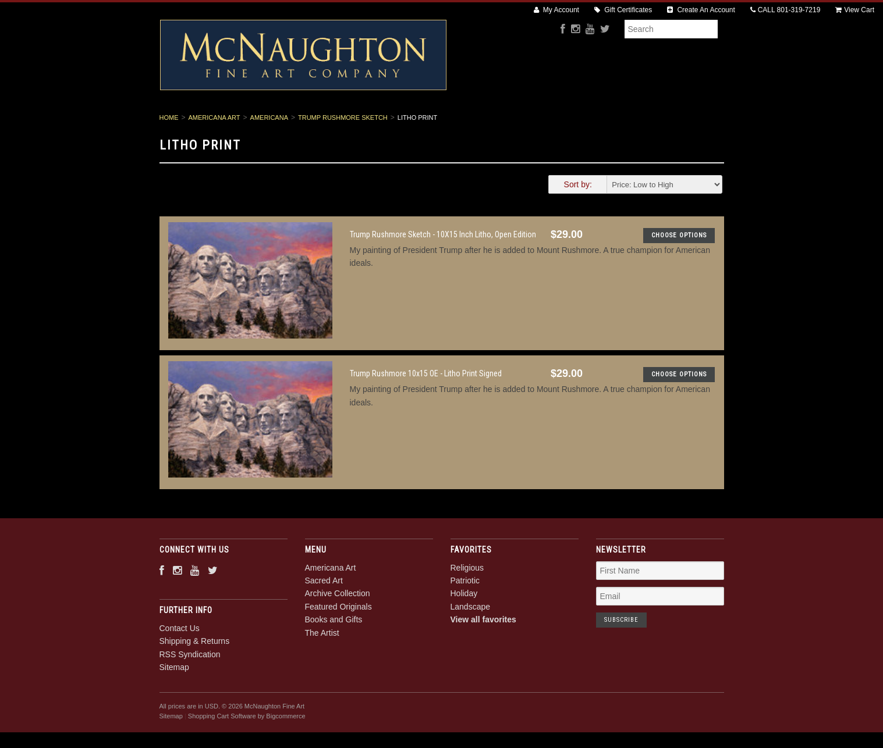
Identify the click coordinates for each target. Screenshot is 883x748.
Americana (269, 157)
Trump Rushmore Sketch (343, 157)
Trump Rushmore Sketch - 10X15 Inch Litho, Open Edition (443, 274)
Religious (467, 607)
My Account (556, 10)
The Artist (652, 123)
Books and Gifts (579, 123)
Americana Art (240, 123)
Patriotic (465, 620)
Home (169, 157)
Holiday (464, 633)
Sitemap (174, 706)
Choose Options (679, 275)
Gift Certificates (623, 10)
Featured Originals (490, 123)
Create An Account (701, 10)
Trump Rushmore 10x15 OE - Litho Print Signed (426, 413)
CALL (785, 10)
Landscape (471, 646)
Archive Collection (395, 123)
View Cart (854, 10)
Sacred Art (313, 123)
